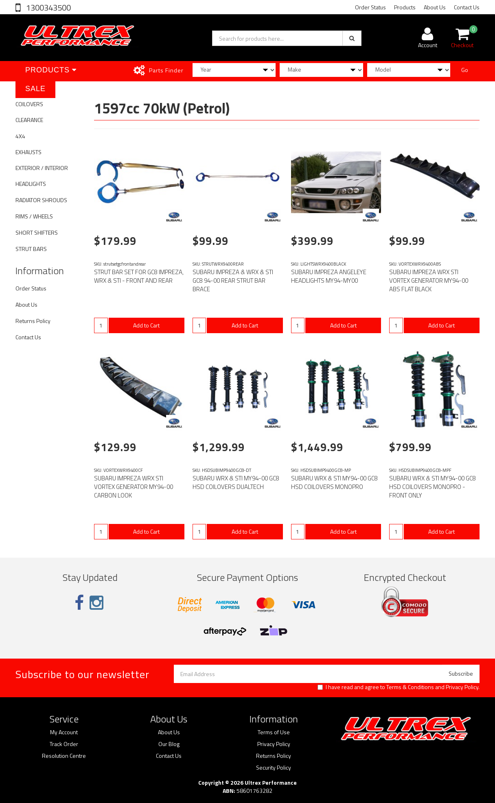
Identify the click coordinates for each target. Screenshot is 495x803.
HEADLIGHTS (30, 183)
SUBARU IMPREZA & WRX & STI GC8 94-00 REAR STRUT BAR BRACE (233, 280)
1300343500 (47, 7)
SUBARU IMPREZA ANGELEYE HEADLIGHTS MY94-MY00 (328, 276)
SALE (35, 89)
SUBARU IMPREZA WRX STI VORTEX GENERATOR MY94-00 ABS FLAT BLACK (428, 280)
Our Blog (169, 744)
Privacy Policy (462, 687)
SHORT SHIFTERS (36, 232)
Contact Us (467, 7)
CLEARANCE (29, 120)
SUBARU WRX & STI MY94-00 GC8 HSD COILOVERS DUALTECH (236, 482)
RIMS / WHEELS (34, 216)
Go (464, 69)
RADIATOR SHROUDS (41, 200)
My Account (64, 732)
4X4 (20, 136)
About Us (435, 7)
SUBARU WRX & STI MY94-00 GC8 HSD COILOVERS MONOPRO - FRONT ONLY (432, 487)
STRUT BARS (31, 248)
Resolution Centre (64, 756)
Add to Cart (146, 325)
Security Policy (273, 768)
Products (405, 7)
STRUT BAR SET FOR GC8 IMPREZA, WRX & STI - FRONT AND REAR (139, 276)
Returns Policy (32, 320)
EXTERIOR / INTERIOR (41, 168)
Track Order (64, 744)
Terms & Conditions (410, 687)
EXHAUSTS (28, 152)
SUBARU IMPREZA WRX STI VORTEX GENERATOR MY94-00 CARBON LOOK (133, 487)
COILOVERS (29, 104)
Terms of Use (274, 732)
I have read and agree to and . (399, 687)
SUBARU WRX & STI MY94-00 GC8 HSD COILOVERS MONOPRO (334, 482)
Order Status (370, 7)
